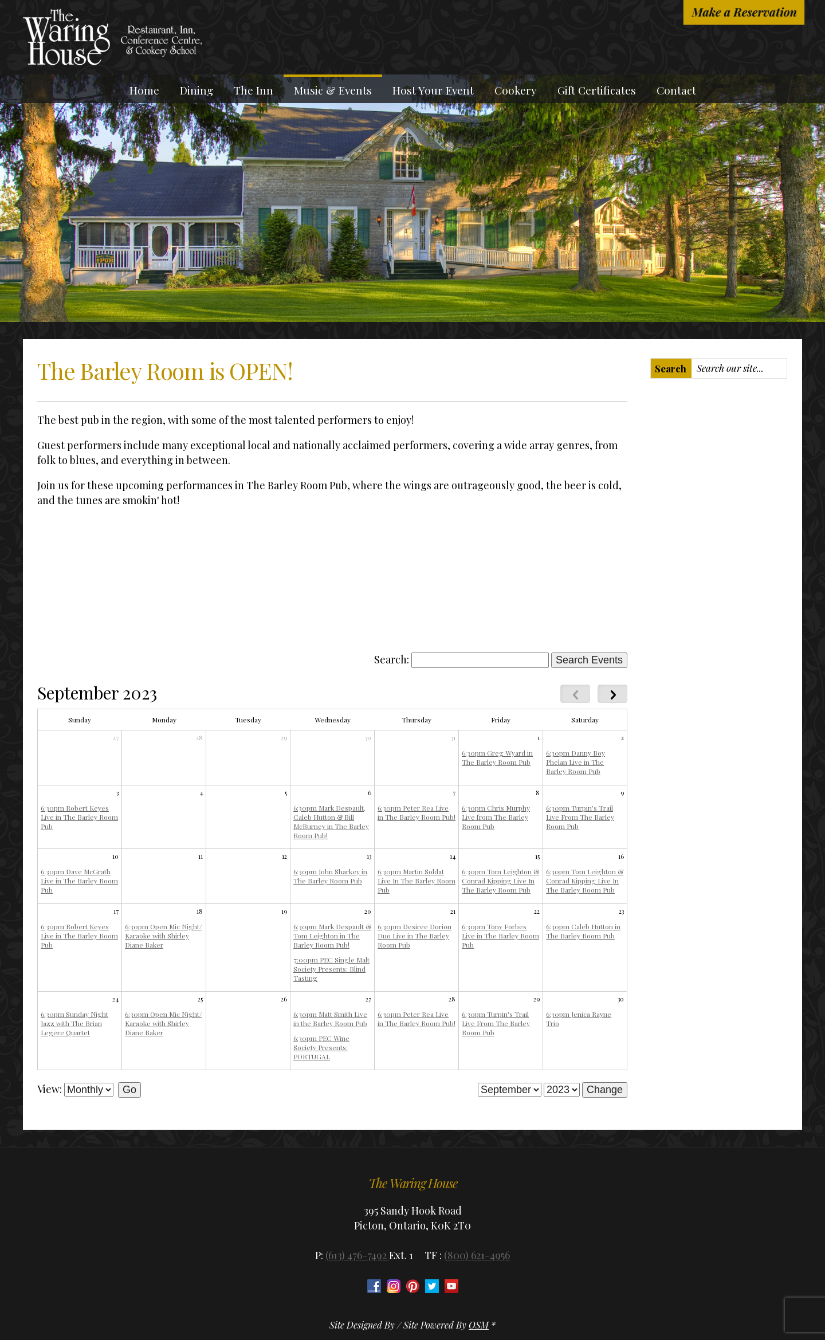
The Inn (253, 89)
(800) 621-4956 (477, 1255)
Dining (196, 89)
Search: (391, 659)
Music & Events (333, 89)
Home (144, 89)
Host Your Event (433, 89)
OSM (479, 1325)
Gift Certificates (596, 89)
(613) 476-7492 (357, 1255)
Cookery (515, 89)
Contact (676, 89)
